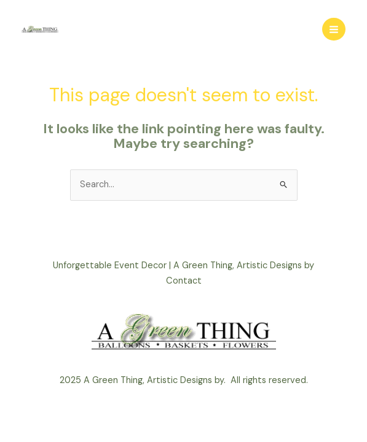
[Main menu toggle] (333, 29)
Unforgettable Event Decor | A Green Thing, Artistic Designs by (183, 265)
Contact (184, 281)
